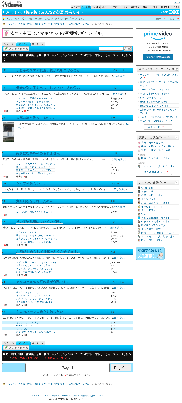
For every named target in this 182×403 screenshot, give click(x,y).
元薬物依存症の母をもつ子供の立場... (35, 108)
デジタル (175, 7)
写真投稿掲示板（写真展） (155, 218)
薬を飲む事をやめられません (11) (156, 93)
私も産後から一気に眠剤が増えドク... (35, 173)
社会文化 (165, 7)
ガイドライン (37, 396)
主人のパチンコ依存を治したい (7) (156, 121)
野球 (143, 214)
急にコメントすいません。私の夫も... (35, 105)
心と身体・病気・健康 (27, 24)
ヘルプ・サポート (52, 396)
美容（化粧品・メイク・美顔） (158, 146)
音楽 (125, 7)
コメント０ (38, 44)
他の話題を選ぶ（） (157, 172)
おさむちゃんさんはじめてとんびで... (35, 295)
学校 (115, 7)
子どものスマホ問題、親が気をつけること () (159, 76)
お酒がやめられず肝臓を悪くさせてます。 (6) (158, 111)
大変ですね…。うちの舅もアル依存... (35, 298)
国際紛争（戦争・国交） (154, 225)
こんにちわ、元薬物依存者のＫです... (35, 98)
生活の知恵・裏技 (151, 229)
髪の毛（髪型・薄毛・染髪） (157, 150)
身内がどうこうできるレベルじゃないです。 (39, 238)
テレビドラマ (148, 210)
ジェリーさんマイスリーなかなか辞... (35, 164)
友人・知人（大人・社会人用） (158, 166)
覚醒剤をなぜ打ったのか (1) (153, 101)
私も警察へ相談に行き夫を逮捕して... (35, 101)
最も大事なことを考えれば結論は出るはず (37, 235)
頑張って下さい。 (25, 325)
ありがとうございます (27, 322)
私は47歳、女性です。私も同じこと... (35, 268)
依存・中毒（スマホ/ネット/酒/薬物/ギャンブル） (66, 24)
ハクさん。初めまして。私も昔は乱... (35, 241)
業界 (155, 7)
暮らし (105, 7)
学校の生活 (147, 191)
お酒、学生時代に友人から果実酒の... (35, 271)
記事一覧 (9, 44)
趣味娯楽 (135, 7)
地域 (145, 7)
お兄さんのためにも (26, 232)
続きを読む (119, 76)
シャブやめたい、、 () (151, 97)
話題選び (75, 7)
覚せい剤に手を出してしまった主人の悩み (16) (159, 84)
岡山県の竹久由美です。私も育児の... (35, 170)
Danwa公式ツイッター (70, 396)
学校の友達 (147, 188)
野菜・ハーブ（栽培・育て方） (158, 233)
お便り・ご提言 (96, 396)
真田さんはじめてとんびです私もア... (35, 265)
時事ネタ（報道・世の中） (155, 158)
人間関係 (95, 7)
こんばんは (22, 328)
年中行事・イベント (152, 206)
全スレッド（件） (158, 127)
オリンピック (148, 199)
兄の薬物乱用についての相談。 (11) (157, 105)
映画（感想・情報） (152, 240)
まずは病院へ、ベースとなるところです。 (37, 262)
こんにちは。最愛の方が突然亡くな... (35, 211)
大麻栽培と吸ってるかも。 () (154, 89)
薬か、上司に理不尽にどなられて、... (35, 167)
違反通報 (85, 396)
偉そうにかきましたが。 (28, 292)
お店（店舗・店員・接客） (155, 203)
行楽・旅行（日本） (152, 195)
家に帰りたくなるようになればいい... (35, 332)
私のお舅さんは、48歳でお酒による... (35, 301)
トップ (9, 24)
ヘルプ (177, 2)
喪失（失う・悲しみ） (153, 142)
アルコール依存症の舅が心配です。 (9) (158, 117)
